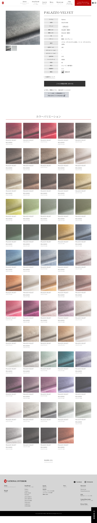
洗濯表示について (49, 75)
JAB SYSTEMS (28, 507)
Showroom (59, 2)
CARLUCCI (64, 25)
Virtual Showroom (85, 497)
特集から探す (45, 501)
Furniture (27, 501)
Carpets (26, 497)
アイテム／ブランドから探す (48, 497)
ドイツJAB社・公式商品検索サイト (56, 95)
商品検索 (44, 496)
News (51, 2)
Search (44, 2)
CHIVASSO (27, 509)
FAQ (69, 3)
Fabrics (26, 496)
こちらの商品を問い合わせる (64, 83)
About (24, 3)
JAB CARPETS (28, 505)
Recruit (6, 498)
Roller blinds (28, 499)
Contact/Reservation (83, 2)
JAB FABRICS (28, 503)
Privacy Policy (84, 511)
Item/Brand (35, 3)
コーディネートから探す (48, 499)
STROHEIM (27, 512)
